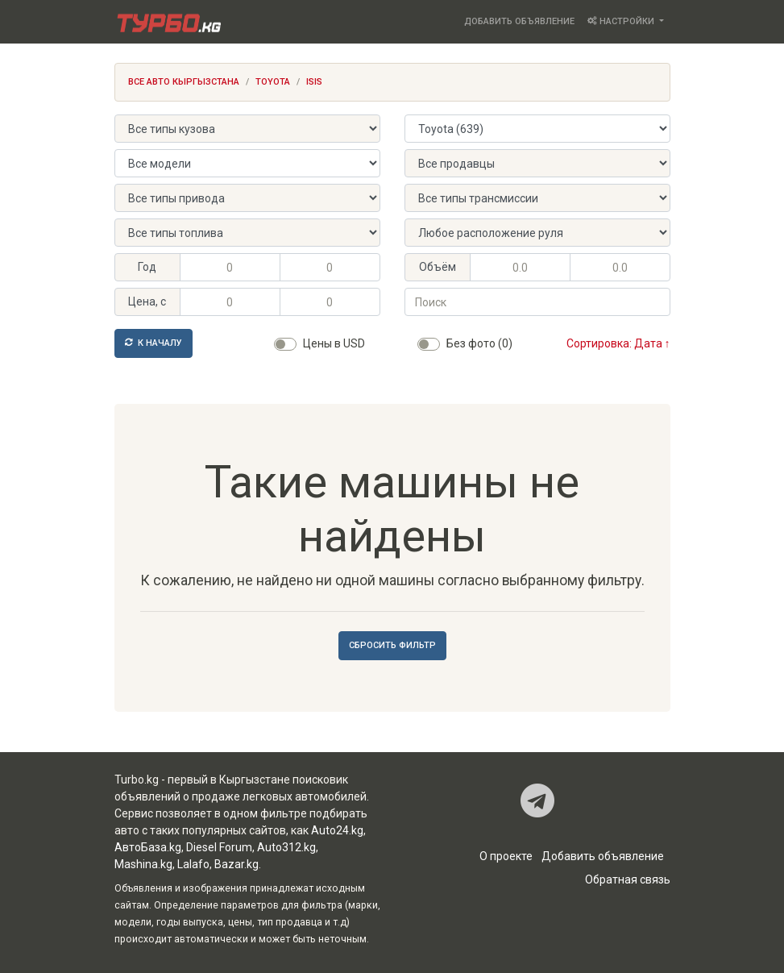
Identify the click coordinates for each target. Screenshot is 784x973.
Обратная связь (627, 879)
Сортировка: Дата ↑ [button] (618, 343)
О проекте (506, 856)
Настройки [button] (622, 21)
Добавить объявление (519, 21)
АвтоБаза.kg (147, 847)
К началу (153, 343)
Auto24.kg (337, 830)
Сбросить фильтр (392, 645)
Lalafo (193, 864)
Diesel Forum (219, 847)
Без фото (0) (479, 343)
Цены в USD (334, 343)
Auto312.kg (286, 847)
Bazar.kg (236, 864)
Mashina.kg (143, 864)
